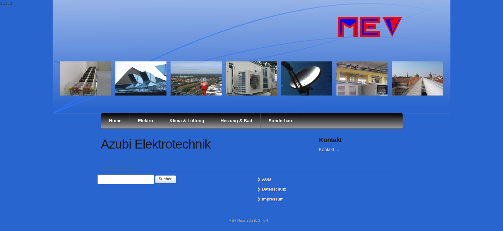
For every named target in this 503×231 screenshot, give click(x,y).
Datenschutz (274, 189)
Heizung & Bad (236, 120)
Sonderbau (280, 120)
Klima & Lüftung (186, 120)
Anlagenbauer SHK (123, 160)
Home (115, 120)
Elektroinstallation (121, 167)
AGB (266, 179)
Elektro (145, 120)
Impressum (273, 199)
